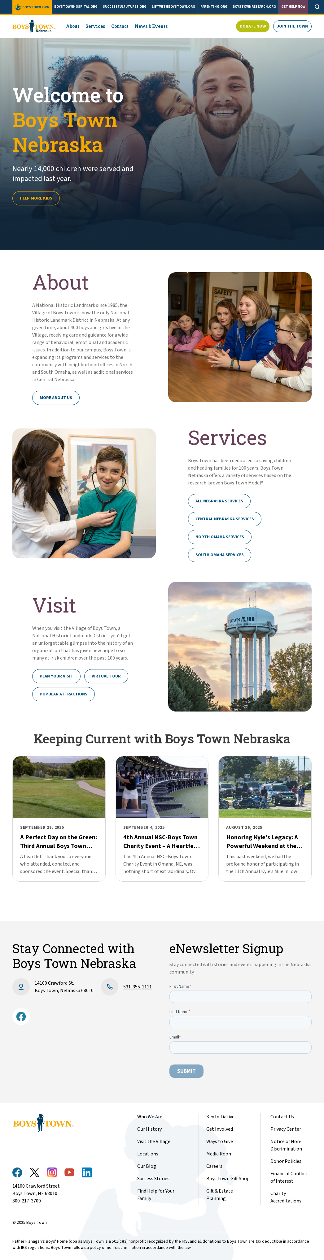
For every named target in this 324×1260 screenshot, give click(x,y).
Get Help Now (293, 6)
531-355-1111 (137, 986)
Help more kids (36, 198)
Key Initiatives (221, 1116)
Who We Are (149, 1116)
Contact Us (282, 1116)
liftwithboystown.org (173, 6)
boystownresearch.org (254, 6)
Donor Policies (285, 1161)
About (72, 26)
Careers (214, 1166)
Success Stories (153, 1178)
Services (95, 26)
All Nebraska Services (219, 501)
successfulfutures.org (125, 6)
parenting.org (213, 6)
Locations (147, 1153)
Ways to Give (219, 1141)
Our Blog (146, 1166)
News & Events (151, 26)
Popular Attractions (63, 694)
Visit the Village (153, 1141)
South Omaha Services (219, 555)
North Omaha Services (219, 537)
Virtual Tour (106, 676)
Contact (120, 26)
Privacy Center (285, 1129)
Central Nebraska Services (224, 519)
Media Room (219, 1153)
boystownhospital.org (76, 6)
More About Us (56, 398)
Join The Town (292, 26)
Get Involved (219, 1129)
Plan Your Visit (56, 676)
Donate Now (253, 26)
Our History (149, 1129)
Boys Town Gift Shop (228, 1178)
